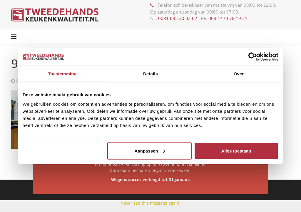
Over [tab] (239, 73)
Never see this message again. (150, 203)
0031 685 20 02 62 (177, 18)
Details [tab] (150, 73)
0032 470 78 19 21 (228, 18)
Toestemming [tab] (62, 73)
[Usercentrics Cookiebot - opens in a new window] (252, 56)
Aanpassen (150, 150)
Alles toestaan (236, 150)
